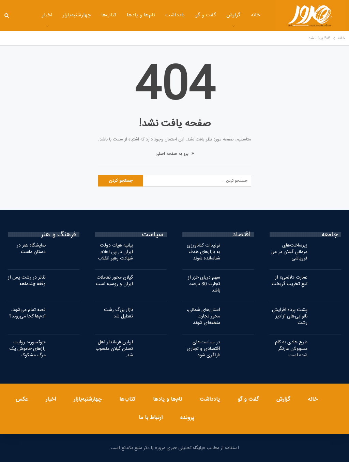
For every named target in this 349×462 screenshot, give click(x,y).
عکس (22, 399)
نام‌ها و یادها (123, 15)
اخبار (51, 399)
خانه (238, 15)
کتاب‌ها (91, 15)
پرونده (187, 417)
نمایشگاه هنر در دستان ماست (31, 248)
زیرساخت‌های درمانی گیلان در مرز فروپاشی (289, 252)
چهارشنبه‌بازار (59, 15)
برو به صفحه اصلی (174, 154)
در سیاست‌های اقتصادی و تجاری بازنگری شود (203, 348)
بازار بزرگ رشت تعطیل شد (118, 313)
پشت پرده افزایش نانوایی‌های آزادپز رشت (289, 316)
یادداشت (157, 15)
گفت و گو (188, 15)
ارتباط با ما (151, 417)
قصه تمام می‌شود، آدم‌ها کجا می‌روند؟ (27, 313)
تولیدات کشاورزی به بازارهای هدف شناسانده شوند (203, 252)
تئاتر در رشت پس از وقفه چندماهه (27, 280)
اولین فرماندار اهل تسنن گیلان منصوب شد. (114, 348)
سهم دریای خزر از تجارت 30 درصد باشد (204, 284)
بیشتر (29, 16)
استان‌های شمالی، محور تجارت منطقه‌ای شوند (203, 316)
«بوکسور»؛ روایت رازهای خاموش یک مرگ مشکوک (28, 348)
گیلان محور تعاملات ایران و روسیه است (114, 280)
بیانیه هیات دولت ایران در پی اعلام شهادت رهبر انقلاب (115, 252)
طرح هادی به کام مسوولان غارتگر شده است (291, 348)
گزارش (216, 15)
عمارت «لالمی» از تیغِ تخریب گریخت (289, 280)
